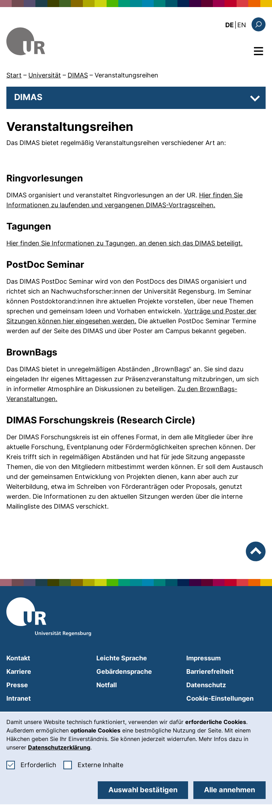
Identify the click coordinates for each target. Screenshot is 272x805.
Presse (17, 685)
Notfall (106, 685)
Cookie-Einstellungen (220, 698)
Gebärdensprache (124, 671)
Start (14, 75)
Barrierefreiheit (210, 671)
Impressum (203, 658)
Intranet (18, 698)
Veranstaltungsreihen (126, 75)
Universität (44, 75)
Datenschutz (206, 685)
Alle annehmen (229, 790)
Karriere (18, 671)
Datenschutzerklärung (59, 747)
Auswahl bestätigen (142, 790)
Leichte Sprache (121, 658)
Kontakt (18, 658)
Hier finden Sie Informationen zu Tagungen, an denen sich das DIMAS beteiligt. (124, 243)
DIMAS (78, 75)
